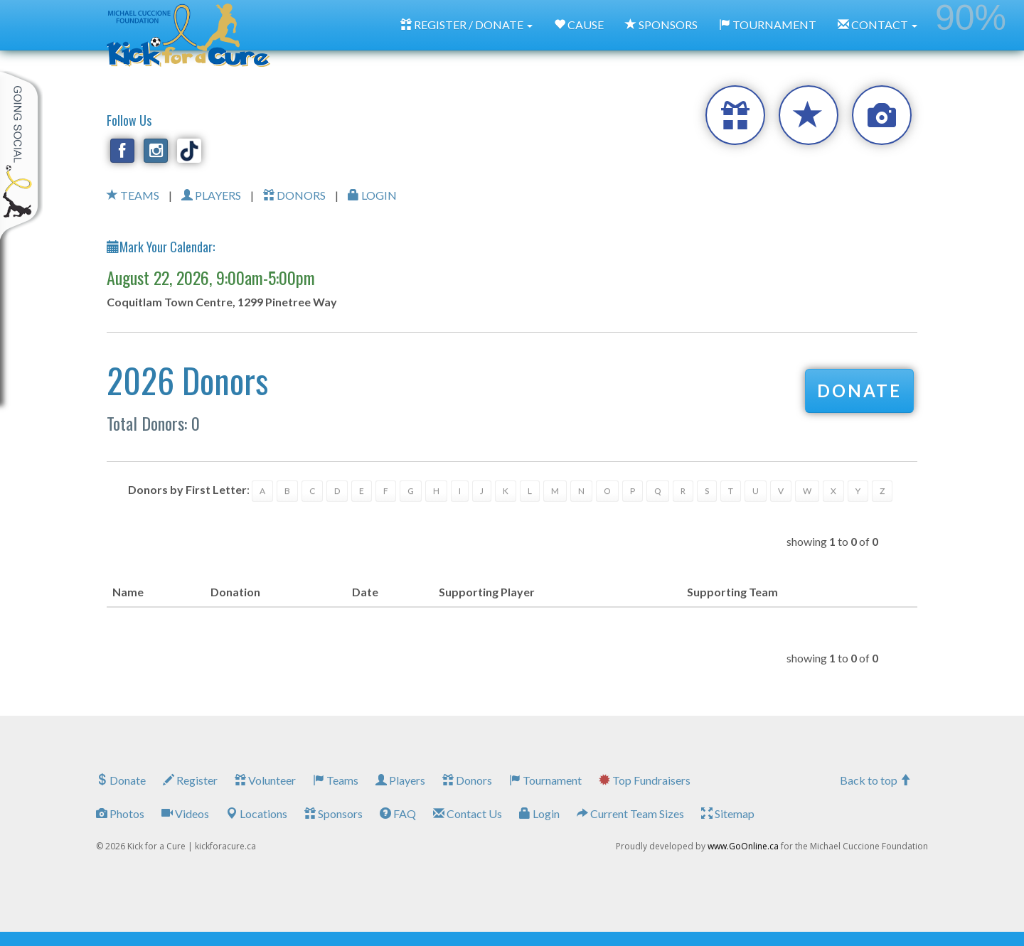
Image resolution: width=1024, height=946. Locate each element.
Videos (185, 813)
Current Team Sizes (630, 813)
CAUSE (579, 24)
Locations (256, 813)
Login (539, 813)
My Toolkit (21, 155)
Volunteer (265, 780)
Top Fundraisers (644, 780)
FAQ (398, 813)
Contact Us (467, 813)
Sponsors (333, 813)
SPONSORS (661, 24)
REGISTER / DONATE (466, 24)
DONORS (294, 195)
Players (400, 780)
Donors (467, 780)
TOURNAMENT (767, 24)
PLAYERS (211, 195)
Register (190, 780)
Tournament (545, 780)
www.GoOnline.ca (743, 846)
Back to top (875, 780)
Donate (121, 780)
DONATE (859, 390)
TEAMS (133, 195)
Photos (120, 813)
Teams (335, 780)
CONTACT (877, 24)
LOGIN (372, 195)
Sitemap (727, 813)
